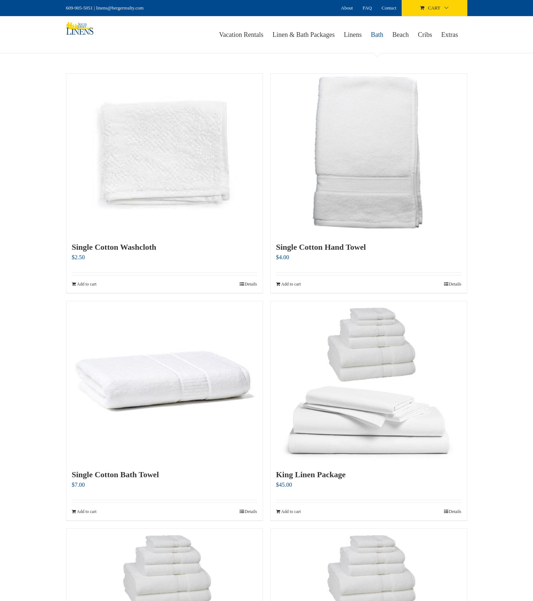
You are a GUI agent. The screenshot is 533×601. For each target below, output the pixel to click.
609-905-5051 (79, 8)
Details (251, 284)
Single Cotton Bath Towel (115, 474)
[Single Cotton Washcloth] (164, 154)
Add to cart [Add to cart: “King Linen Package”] (291, 511)
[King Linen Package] (369, 381)
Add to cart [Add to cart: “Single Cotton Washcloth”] (87, 284)
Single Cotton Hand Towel (321, 247)
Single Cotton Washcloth (114, 247)
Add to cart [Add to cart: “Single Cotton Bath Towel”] (87, 511)
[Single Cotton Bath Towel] (164, 381)
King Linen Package (311, 474)
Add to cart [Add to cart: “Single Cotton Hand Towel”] (291, 284)
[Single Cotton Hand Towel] (369, 154)
